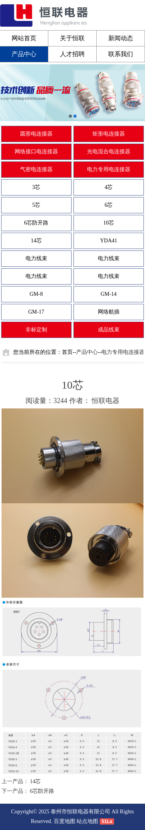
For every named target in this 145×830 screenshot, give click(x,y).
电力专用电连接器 (108, 169)
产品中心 (24, 54)
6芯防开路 (36, 223)
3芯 (36, 187)
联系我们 (120, 54)
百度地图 (64, 821)
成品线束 (108, 330)
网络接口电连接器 (36, 151)
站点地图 (87, 821)
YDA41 (108, 241)
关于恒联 (72, 38)
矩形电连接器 (108, 134)
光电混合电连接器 (108, 151)
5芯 (36, 205)
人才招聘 (72, 54)
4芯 (108, 187)
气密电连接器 (36, 169)
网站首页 (24, 38)
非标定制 (36, 330)
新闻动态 (120, 38)
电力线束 (36, 258)
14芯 (36, 241)
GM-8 (36, 294)
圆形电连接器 (36, 134)
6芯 (108, 205)
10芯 (108, 223)
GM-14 (108, 294)
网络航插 (108, 312)
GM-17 (36, 312)
